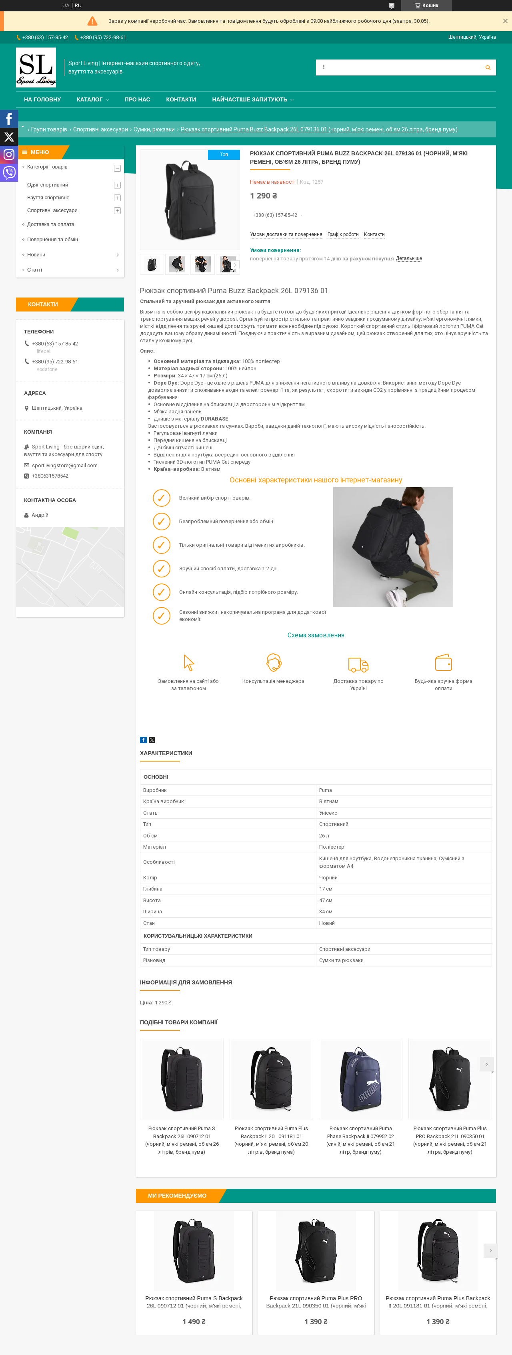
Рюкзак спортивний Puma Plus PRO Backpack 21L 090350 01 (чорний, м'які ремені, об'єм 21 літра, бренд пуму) (316, 1303)
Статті (34, 270)
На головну (42, 99)
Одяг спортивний (47, 185)
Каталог (90, 99)
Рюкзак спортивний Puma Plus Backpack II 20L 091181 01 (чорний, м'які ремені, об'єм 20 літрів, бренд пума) (438, 1303)
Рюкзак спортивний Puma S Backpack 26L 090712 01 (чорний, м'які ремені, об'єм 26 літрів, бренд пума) (194, 1303)
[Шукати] (488, 67)
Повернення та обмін (52, 239)
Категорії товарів (47, 167)
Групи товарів (49, 129)
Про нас (137, 99)
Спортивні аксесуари (100, 129)
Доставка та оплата (50, 224)
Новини (36, 255)
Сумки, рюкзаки (154, 129)
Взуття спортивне (48, 197)
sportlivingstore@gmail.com (65, 465)
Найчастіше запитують (249, 99)
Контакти (181, 99)
